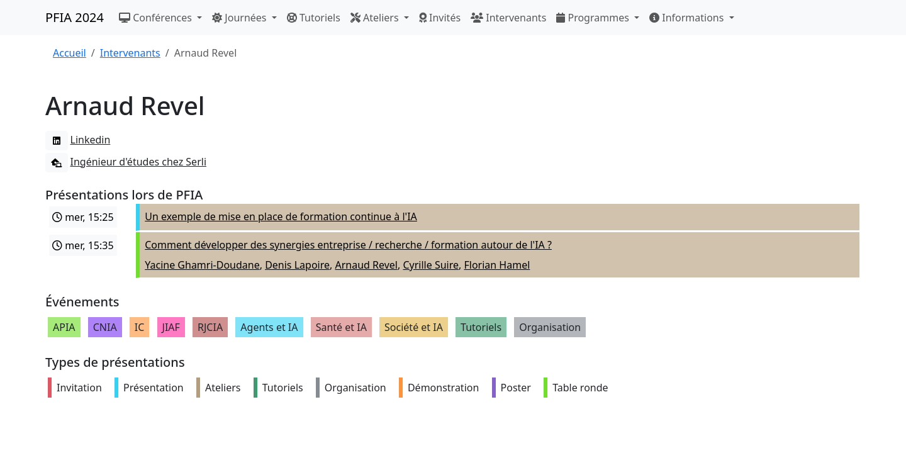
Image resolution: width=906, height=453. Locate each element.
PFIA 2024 (74, 17)
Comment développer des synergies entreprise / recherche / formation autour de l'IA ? (348, 245)
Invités (440, 18)
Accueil (69, 53)
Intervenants (508, 18)
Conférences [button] (156, 18)
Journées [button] (240, 18)
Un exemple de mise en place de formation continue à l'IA (281, 216)
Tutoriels (313, 18)
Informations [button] (688, 18)
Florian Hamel (497, 265)
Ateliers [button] (375, 18)
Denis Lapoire (297, 265)
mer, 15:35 (83, 245)
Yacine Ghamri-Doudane (202, 265)
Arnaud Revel (366, 265)
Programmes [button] (594, 18)
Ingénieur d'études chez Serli (125, 162)
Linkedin (77, 140)
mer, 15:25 (83, 217)
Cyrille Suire (431, 265)
